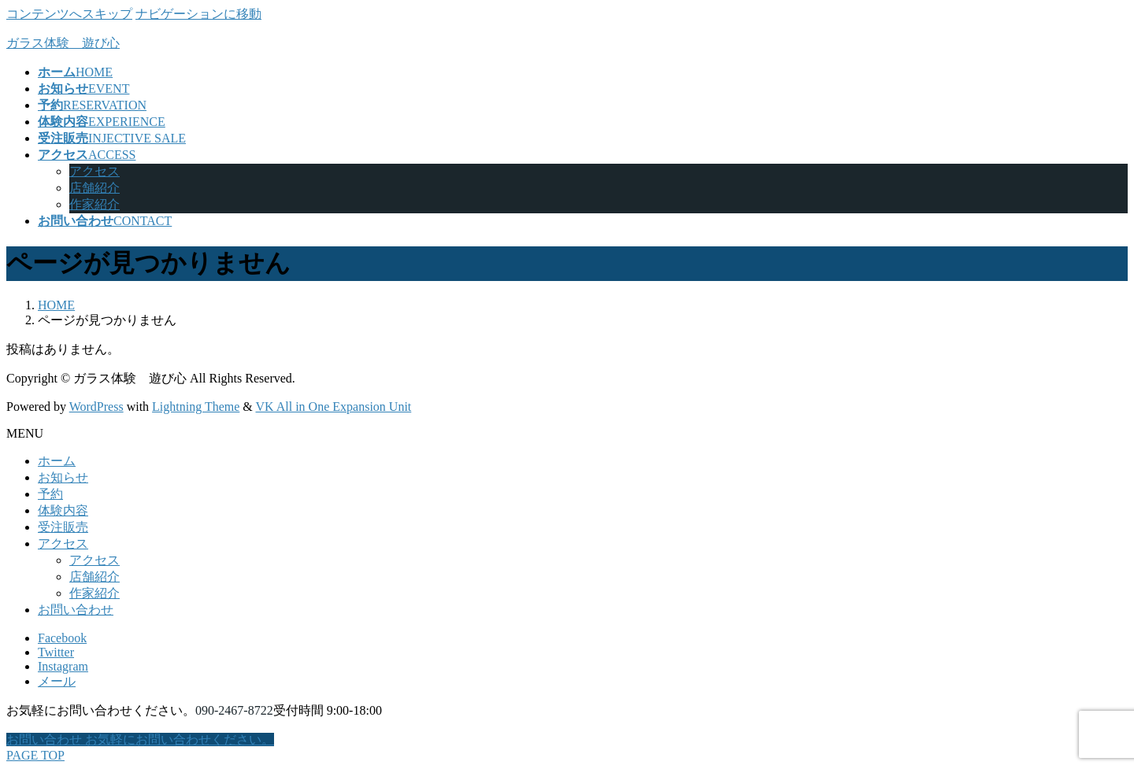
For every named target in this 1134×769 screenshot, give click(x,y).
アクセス (94, 171)
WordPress (96, 406)
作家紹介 (94, 204)
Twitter (56, 652)
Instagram (63, 666)
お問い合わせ (75, 609)
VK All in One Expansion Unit (334, 406)
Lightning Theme (195, 406)
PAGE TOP (35, 755)
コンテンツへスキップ (69, 13)
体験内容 (63, 510)
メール (57, 681)
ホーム (57, 461)
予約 (50, 494)
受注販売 (63, 527)
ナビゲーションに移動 (198, 13)
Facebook (62, 638)
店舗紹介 (94, 187)
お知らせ (63, 477)
